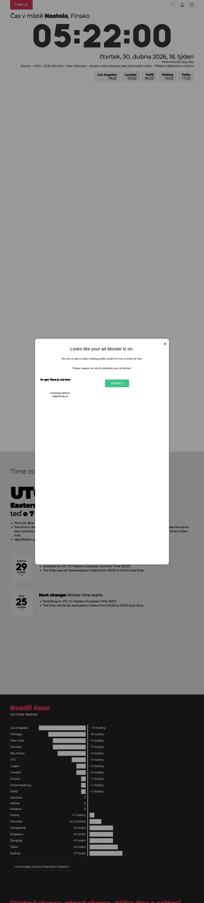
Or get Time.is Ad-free (55, 379)
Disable (117, 383)
